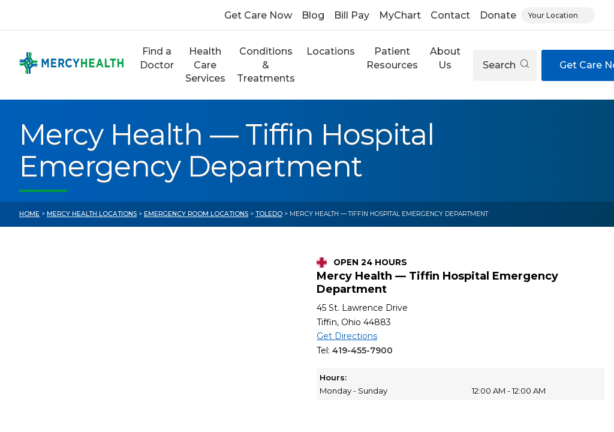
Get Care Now (258, 15)
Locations (330, 51)
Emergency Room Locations (196, 214)
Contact (450, 15)
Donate (498, 15)
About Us (445, 58)
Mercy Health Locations (92, 214)
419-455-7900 (362, 350)
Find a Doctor (157, 58)
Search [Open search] (506, 65)
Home (29, 214)
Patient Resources (392, 58)
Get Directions (347, 336)
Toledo (268, 214)
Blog (313, 15)
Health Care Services (205, 65)
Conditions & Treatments (266, 65)
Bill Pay (351, 15)
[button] (156, 65)
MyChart (400, 15)
